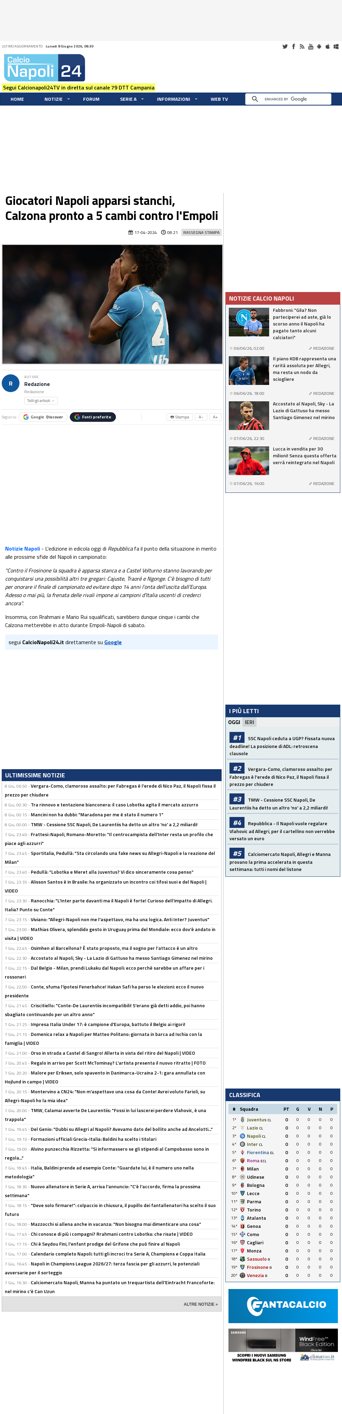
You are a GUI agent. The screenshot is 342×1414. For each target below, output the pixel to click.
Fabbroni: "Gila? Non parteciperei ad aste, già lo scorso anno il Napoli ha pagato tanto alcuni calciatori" (302, 324)
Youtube (310, 46)
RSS (302, 46)
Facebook (293, 46)
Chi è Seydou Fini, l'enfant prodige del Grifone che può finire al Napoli (105, 1243)
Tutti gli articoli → (41, 400)
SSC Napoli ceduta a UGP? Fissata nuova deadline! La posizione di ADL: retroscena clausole (282, 746)
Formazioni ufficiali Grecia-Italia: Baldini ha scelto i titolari (93, 1138)
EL (272, 1152)
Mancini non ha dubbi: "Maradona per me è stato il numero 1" (97, 814)
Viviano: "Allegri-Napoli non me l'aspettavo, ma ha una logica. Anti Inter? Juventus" (120, 919)
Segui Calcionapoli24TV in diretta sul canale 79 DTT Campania (79, 87)
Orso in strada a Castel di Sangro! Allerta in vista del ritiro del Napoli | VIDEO (113, 1052)
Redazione (37, 384)
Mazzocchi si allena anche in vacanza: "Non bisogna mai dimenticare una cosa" (116, 1224)
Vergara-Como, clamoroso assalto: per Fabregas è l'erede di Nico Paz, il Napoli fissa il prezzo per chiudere (280, 776)
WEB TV (219, 98)
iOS (327, 46)
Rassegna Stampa (201, 232)
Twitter (284, 46)
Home (17, 98)
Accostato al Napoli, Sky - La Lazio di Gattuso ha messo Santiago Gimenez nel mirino (122, 957)
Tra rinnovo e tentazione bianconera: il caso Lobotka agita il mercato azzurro (114, 804)
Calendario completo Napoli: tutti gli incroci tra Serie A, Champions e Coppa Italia (118, 1253)
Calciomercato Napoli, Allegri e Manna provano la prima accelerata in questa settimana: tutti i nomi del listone (280, 861)
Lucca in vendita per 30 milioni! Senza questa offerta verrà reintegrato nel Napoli (305, 455)
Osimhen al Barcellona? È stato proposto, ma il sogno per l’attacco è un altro (114, 948)
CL (269, 1120)
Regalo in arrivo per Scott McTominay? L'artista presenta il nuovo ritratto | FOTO (118, 1062)
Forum (91, 98)
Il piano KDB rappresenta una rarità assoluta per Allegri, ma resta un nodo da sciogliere (304, 369)
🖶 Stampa (179, 417)
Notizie (53, 98)
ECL (263, 1161)
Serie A (128, 98)
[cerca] (290, 99)
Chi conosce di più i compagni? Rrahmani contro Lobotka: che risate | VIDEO (112, 1233)
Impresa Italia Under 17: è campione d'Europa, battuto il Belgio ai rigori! (108, 1024)
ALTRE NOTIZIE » (201, 1304)
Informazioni (173, 98)
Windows (336, 46)
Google (43, 417)
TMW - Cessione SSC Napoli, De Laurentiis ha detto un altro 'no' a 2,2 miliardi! (114, 824)
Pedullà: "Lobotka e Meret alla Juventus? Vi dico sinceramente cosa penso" (112, 871)
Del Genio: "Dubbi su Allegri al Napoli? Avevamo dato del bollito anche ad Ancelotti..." (122, 1129)
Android (319, 46)
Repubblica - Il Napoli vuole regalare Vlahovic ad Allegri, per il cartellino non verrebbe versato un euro (282, 831)
